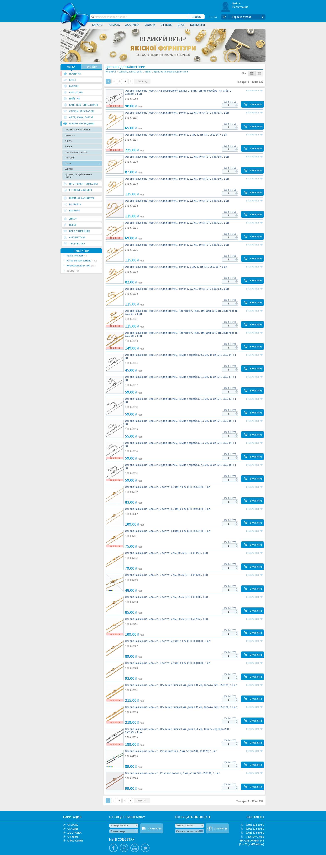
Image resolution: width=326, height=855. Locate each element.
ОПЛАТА (72, 825)
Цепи (68, 163)
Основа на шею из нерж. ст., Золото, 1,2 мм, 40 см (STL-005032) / (168, 487)
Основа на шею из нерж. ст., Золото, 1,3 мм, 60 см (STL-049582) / (168, 509)
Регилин (70, 157)
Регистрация (240, 7)
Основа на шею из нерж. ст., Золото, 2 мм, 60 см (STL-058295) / (166, 619)
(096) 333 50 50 (255, 825)
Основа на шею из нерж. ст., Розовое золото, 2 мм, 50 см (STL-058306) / (172, 773)
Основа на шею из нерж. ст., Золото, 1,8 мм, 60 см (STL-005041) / (168, 531)
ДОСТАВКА (74, 833)
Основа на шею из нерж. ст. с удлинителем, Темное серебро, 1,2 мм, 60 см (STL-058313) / (180, 400)
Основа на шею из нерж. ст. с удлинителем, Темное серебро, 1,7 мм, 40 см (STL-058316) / (180, 423)
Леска (68, 146)
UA (215, 17)
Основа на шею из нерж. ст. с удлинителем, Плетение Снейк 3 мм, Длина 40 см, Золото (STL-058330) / (181, 334)
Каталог (98, 25)
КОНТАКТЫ (255, 817)
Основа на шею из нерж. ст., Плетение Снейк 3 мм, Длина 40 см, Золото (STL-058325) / (181, 685)
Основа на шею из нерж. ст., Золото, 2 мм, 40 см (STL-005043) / (166, 553)
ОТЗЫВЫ (73, 837)
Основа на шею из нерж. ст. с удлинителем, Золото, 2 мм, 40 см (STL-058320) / (176, 267)
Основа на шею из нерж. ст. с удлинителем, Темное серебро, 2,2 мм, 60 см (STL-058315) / (180, 467)
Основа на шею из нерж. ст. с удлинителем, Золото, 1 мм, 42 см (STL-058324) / (176, 134)
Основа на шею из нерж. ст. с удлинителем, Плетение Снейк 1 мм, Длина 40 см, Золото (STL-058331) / (181, 312)
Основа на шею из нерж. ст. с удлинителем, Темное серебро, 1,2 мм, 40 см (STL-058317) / (180, 378)
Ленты (68, 141)
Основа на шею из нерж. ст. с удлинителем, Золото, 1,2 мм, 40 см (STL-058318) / (177, 156)
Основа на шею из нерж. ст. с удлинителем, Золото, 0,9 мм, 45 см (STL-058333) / (177, 112)
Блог (181, 25)
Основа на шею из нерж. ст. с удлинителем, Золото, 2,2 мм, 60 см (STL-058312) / (177, 289)
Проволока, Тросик (76, 152)
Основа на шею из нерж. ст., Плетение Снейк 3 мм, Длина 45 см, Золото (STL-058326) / (181, 707)
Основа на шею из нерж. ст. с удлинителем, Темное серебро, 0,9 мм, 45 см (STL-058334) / (180, 356)
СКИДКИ (72, 829)
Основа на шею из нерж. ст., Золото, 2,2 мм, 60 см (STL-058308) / (168, 663)
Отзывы (166, 25)
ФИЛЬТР (91, 67)
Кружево (70, 135)
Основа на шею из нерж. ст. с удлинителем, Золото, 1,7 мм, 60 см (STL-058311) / (177, 245)
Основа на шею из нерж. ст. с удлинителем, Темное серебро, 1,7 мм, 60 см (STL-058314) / (180, 445)
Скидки (150, 25)
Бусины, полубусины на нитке (78, 176)
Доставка (132, 25)
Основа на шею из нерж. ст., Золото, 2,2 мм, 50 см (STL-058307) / (168, 641)
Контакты (197, 25)
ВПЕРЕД (142, 81)
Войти (236, 3)
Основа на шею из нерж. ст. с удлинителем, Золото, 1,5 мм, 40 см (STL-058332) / (177, 200)
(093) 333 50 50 (255, 829)
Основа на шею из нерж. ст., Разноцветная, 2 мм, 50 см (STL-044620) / (171, 751)
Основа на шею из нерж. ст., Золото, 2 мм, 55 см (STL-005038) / (166, 597)
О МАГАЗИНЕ (75, 841)
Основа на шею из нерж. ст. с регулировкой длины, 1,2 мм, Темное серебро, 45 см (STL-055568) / (178, 92)
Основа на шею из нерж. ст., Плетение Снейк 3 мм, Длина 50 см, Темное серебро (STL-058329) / (178, 731)
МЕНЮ (71, 67)
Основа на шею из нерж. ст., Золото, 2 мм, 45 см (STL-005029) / (166, 575)
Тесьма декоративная (77, 129)
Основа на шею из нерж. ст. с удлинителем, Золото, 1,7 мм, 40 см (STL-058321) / (177, 222)
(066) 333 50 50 (255, 833)
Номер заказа (119, 825)
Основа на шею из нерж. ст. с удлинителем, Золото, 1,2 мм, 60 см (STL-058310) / (177, 178)
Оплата (114, 25)
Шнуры (69, 169)
